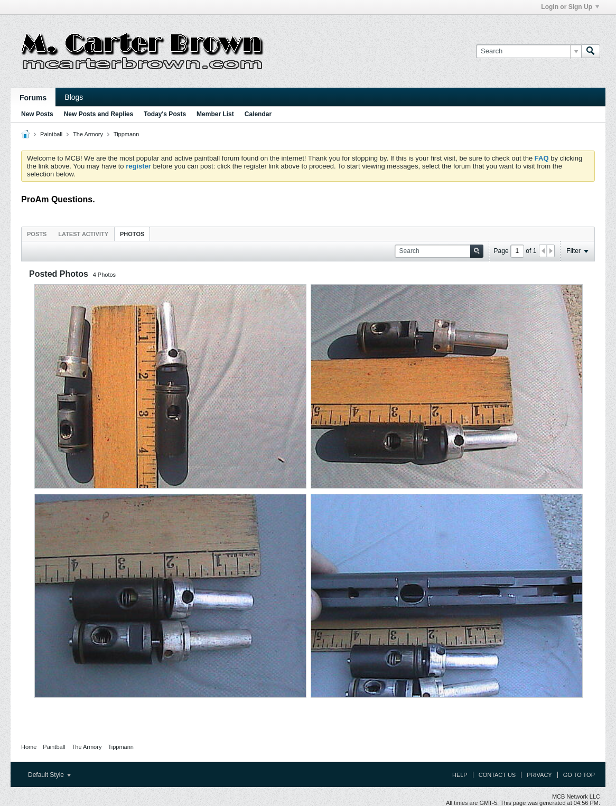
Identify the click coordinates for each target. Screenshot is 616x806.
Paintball (51, 134)
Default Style (49, 775)
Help (460, 775)
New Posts (37, 114)
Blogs (73, 97)
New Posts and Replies (98, 114)
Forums (33, 97)
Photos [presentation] (132, 234)
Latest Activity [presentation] (83, 234)
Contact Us (497, 775)
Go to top (579, 775)
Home (28, 747)
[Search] (528, 51)
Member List (215, 114)
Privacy (539, 775)
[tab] (36, 234)
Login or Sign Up (570, 7)
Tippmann (126, 134)
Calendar (258, 114)
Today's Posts (165, 114)
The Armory (88, 134)
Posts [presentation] (36, 234)
